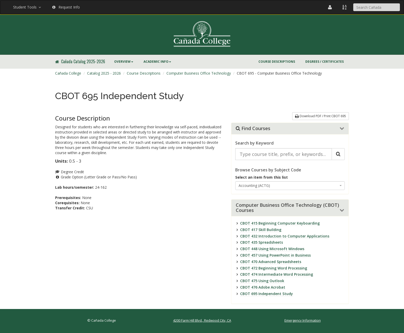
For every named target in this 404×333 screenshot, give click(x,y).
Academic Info (157, 61)
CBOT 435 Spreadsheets (261, 242)
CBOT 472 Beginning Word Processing (273, 268)
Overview (123, 61)
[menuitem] (123, 62)
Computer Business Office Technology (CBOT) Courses (287, 208)
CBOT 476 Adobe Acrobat (262, 287)
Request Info (66, 7)
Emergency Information (302, 320)
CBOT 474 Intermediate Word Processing (276, 274)
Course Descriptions (276, 61)
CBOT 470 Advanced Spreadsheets (270, 261)
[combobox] (290, 185)
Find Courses (253, 128)
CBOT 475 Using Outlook (262, 280)
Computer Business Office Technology (198, 73)
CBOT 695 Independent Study (266, 293)
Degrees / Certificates (324, 61)
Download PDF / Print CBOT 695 (320, 116)
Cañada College (68, 73)
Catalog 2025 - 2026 (104, 73)
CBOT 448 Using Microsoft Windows (272, 248)
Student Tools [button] (27, 7)
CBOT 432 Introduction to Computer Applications (284, 236)
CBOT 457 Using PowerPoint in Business (275, 255)
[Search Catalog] (338, 154)
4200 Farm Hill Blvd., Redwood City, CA (202, 320)
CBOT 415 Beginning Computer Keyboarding (280, 223)
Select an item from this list (261, 177)
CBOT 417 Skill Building (260, 229)
